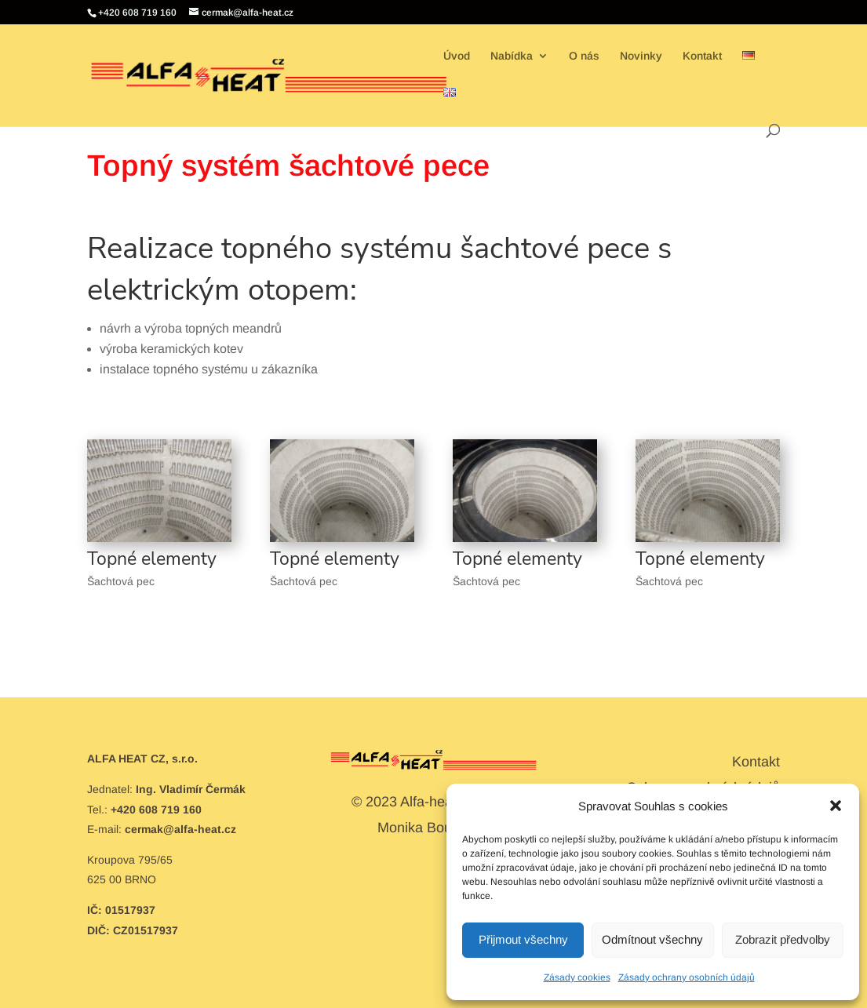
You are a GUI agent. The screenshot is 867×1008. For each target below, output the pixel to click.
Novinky (641, 56)
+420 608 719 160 (137, 12)
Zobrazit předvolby (782, 939)
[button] (835, 805)
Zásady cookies (577, 977)
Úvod (456, 56)
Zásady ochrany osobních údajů (686, 977)
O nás (584, 56)
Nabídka (511, 56)
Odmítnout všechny (652, 939)
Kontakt (702, 56)
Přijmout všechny (523, 939)
